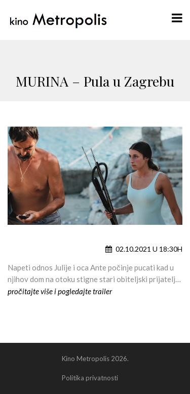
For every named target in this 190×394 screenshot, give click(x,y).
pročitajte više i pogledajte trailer (60, 291)
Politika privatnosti (90, 378)
